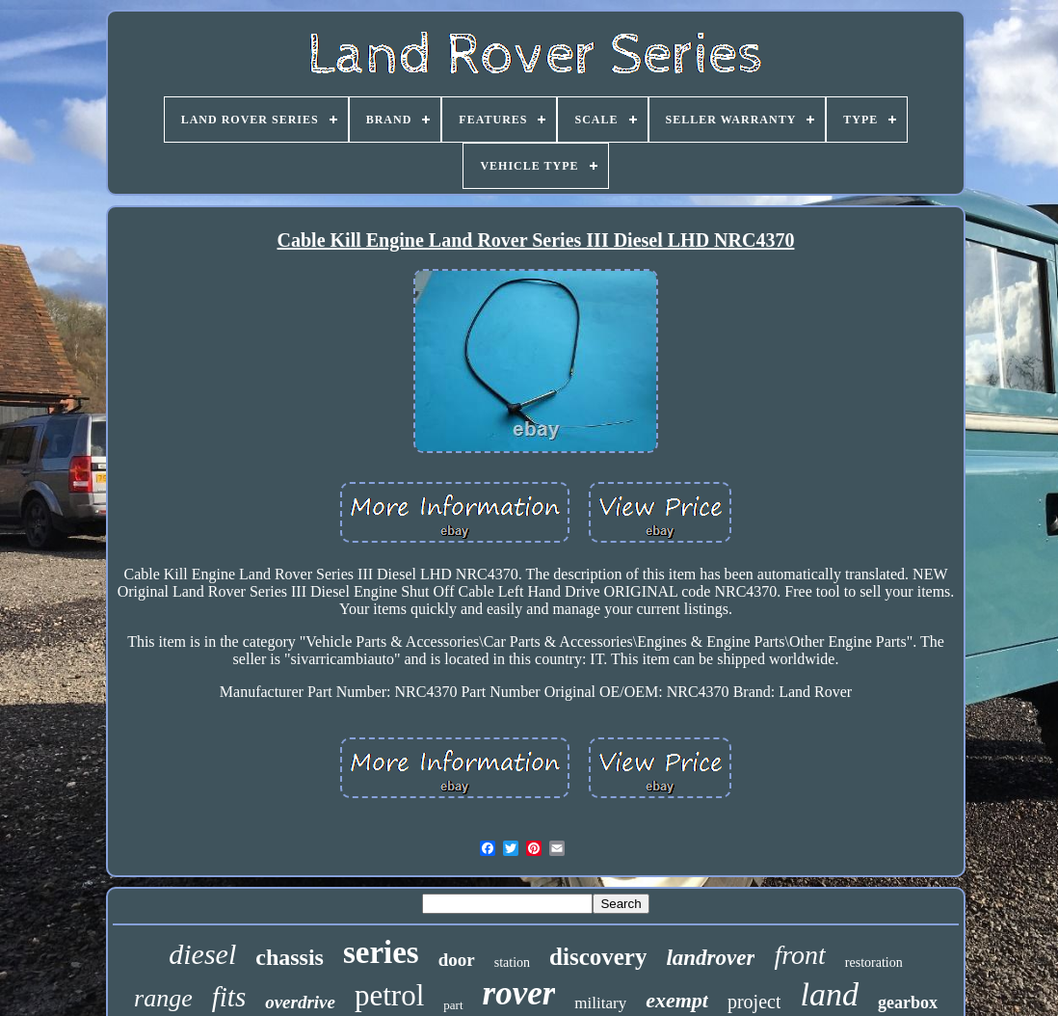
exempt (677, 1000)
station (512, 962)
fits (229, 996)
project (754, 1001)
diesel (202, 954)
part (453, 1005)
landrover (710, 958)
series (381, 952)
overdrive (300, 1002)
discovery (598, 957)
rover (519, 993)
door (456, 959)
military (600, 1003)
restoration (874, 962)
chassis (289, 957)
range (163, 998)
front (799, 955)
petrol (389, 995)
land (829, 994)
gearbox (908, 1002)
